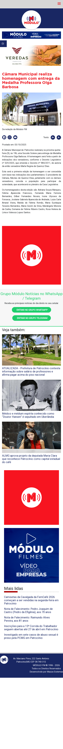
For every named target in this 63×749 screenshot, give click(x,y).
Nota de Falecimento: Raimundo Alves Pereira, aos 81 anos (27, 619)
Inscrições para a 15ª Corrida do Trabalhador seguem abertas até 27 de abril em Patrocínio (31, 627)
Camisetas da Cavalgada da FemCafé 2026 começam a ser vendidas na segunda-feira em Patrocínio (31, 600)
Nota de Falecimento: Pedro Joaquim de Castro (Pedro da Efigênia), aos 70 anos (28, 610)
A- (59, 137)
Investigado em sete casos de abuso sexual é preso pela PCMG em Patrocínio (31, 636)
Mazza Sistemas (55, 671)
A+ (53, 137)
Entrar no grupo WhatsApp (31, 310)
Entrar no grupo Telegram (31, 318)
